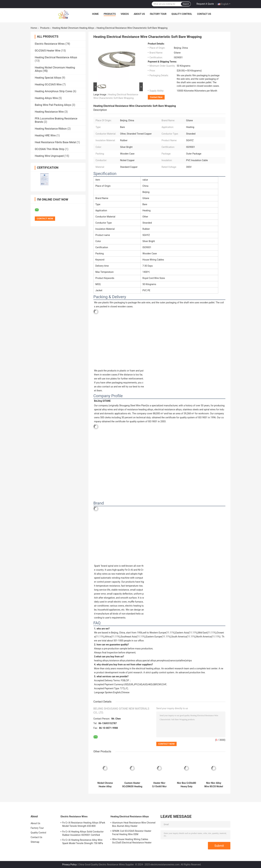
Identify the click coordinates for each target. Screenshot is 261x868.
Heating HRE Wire (45, 135)
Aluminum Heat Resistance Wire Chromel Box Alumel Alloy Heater (133, 824)
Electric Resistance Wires (50, 43)
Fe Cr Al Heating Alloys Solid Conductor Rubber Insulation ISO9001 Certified (83, 833)
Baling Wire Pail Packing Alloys (53, 104)
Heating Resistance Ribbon (51, 128)
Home (95, 14)
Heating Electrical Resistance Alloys (56, 57)
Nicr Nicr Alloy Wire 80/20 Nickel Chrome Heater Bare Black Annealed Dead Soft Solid (213, 785)
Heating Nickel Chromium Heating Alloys (73, 28)
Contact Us (204, 14)
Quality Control (181, 14)
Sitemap (35, 842)
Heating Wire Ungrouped (49, 155)
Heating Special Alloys (48, 77)
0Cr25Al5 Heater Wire (47, 50)
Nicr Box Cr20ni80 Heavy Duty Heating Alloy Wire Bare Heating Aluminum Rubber (186, 785)
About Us (139, 14)
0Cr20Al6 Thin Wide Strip (49, 149)
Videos (125, 14)
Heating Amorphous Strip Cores (53, 91)
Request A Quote (205, 3)
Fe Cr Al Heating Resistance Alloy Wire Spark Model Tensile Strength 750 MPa (82, 842)
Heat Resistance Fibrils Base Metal (55, 142)
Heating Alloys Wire (46, 98)
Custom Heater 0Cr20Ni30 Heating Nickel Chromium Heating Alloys (132, 785)
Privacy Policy (69, 864)
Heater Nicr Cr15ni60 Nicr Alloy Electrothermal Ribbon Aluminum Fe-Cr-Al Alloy (159, 785)
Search (186, 4)
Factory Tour (158, 14)
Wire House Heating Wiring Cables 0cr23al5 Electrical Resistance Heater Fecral (131, 841)
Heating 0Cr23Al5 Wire (48, 84)
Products (110, 14)
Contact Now (156, 97)
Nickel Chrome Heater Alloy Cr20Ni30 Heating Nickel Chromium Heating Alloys (105, 785)
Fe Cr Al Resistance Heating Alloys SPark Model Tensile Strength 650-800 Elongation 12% (83, 824)
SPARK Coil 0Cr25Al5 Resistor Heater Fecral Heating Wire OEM (131, 833)
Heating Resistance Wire (49, 111)
